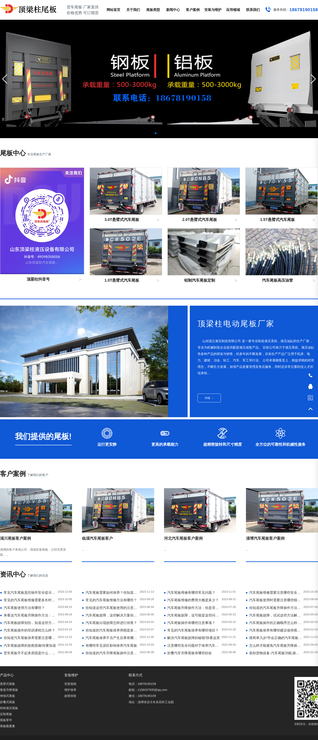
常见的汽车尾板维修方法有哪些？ (109, 600)
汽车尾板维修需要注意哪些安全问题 (274, 592)
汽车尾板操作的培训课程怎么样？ (27, 630)
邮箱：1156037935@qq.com (148, 690)
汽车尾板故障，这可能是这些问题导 (192, 615)
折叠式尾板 (7, 702)
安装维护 (71, 675)
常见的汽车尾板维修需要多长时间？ (28, 600)
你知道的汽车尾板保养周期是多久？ (110, 630)
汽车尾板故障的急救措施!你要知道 (28, 645)
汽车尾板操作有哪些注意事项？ (190, 623)
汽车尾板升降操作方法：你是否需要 (192, 608)
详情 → (209, 398)
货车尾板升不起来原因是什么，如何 (28, 653)
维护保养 (70, 690)
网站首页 (113, 10)
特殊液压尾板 (9, 708)
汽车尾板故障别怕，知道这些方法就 (28, 623)
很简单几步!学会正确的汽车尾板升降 (274, 638)
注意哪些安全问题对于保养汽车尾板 (192, 645)
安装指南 (70, 684)
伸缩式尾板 (7, 696)
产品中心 (7, 675)
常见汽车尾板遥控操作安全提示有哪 (28, 592)
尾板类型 (153, 10)
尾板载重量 (7, 726)
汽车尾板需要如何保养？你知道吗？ (110, 592)
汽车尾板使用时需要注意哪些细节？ (274, 600)
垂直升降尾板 (9, 690)
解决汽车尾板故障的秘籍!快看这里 (192, 638)
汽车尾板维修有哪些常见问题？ (190, 592)
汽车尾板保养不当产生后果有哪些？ (110, 638)
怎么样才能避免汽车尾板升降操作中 (274, 645)
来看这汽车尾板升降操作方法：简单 (28, 615)
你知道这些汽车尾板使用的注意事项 (110, 608)
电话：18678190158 (142, 684)
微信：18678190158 (142, 696)
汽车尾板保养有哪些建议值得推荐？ (274, 630)
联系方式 (135, 675)
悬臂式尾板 (7, 684)
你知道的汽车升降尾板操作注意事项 (110, 653)
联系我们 (253, 10)
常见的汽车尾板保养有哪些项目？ (191, 630)
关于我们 (133, 10)
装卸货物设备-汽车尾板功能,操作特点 (274, 653)
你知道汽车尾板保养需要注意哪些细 (28, 638)
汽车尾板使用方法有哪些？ (22, 608)
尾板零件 (6, 720)
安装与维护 (213, 10)
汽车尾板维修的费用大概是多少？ (191, 600)
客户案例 (193, 10)
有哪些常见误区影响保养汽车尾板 (109, 645)
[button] (313, 79)
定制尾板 (6, 714)
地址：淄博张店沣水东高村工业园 (151, 702)
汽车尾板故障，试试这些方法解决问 (274, 615)
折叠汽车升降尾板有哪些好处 (188, 653)
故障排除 (70, 696)
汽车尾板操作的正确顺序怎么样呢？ (274, 623)
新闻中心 (173, 10)
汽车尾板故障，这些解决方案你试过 (110, 615)
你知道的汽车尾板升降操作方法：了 (274, 608)
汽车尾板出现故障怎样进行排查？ (109, 623)
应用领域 (233, 10)
